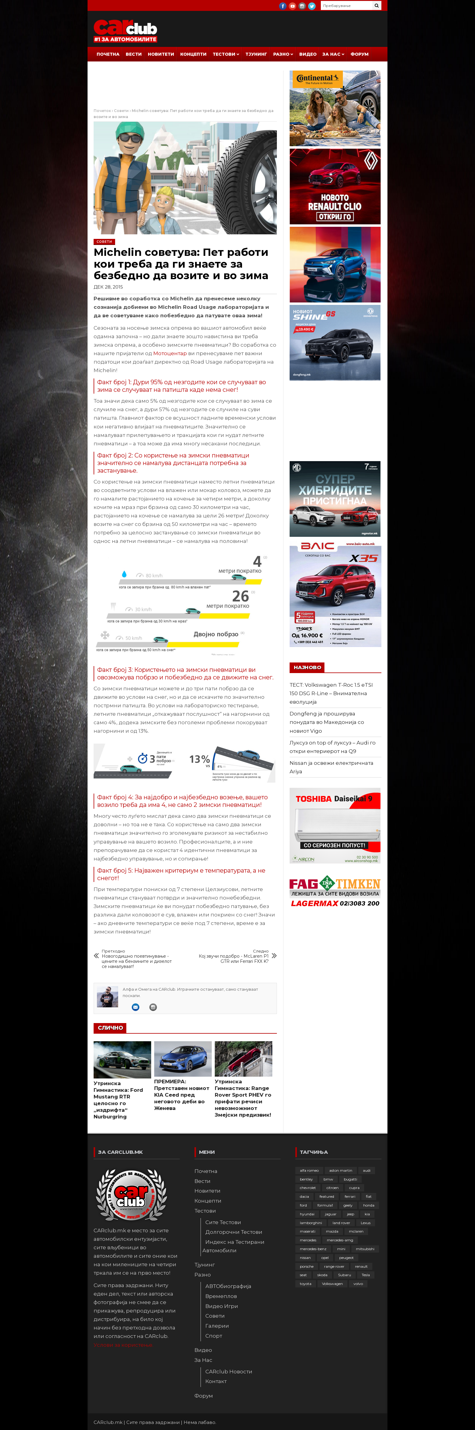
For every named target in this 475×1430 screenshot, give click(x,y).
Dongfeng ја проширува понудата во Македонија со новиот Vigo (327, 722)
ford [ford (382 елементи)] (303, 1205)
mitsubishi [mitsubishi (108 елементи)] (365, 1249)
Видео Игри (221, 1306)
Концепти (193, 54)
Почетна (108, 54)
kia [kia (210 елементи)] (367, 1214)
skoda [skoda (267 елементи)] (322, 1275)
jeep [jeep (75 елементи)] (350, 1214)
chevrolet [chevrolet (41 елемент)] (308, 1187)
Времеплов (221, 1296)
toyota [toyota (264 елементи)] (305, 1283)
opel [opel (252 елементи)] (325, 1257)
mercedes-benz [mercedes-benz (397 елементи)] (313, 1249)
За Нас (331, 54)
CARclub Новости (228, 1372)
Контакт (216, 1381)
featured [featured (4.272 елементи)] (327, 1196)
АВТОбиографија (228, 1286)
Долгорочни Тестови (233, 1232)
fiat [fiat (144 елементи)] (369, 1196)
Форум (359, 54)
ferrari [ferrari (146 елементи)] (350, 1196)
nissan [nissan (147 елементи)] (305, 1257)
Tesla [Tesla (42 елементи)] (366, 1275)
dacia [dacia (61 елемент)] (304, 1196)
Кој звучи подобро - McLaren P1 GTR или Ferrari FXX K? (234, 956)
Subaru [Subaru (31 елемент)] (344, 1275)
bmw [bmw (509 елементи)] (328, 1179)
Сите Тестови (223, 1222)
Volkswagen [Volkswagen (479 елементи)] (332, 1283)
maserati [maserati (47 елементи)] (307, 1231)
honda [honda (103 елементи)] (368, 1205)
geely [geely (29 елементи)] (348, 1205)
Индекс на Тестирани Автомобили (233, 1246)
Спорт (213, 1336)
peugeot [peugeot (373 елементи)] (346, 1257)
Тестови (224, 54)
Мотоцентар (170, 353)
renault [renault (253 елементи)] (361, 1266)
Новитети (161, 54)
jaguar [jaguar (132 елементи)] (331, 1214)
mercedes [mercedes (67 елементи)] (308, 1240)
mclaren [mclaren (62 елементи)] (356, 1231)
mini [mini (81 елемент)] (341, 1249)
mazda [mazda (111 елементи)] (332, 1231)
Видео (308, 54)
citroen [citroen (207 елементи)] (333, 1187)
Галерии (217, 1326)
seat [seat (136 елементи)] (303, 1275)
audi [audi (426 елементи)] (366, 1170)
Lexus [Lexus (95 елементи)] (365, 1222)
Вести (134, 54)
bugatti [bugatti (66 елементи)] (350, 1179)
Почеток (102, 110)
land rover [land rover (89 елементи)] (341, 1222)
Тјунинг (256, 54)
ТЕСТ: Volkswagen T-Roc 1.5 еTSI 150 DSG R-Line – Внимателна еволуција (331, 693)
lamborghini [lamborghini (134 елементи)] (311, 1222)
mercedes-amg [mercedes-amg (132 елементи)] (340, 1240)
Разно (281, 54)
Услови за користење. (123, 1345)
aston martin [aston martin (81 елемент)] (340, 1170)
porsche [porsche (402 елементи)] (307, 1266)
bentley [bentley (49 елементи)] (306, 1179)
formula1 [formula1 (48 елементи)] (325, 1205)
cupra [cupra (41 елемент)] (354, 1187)
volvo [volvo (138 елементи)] (358, 1283)
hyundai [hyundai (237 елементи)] (307, 1214)
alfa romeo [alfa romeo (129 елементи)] (309, 1170)
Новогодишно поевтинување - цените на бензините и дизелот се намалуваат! (137, 959)
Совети (121, 110)
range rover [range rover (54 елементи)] (334, 1266)
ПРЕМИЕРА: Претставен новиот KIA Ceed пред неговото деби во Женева (181, 1094)
